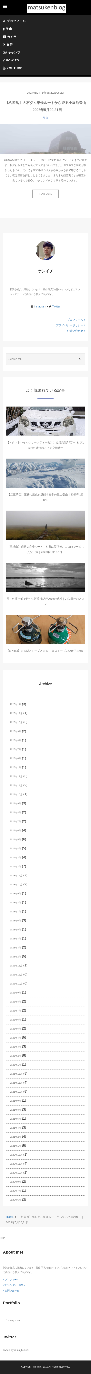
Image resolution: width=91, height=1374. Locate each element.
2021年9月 (15, 1100)
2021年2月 (15, 1136)
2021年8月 (15, 1109)
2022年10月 (16, 983)
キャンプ (12, 52)
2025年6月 (15, 758)
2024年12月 (16, 776)
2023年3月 (15, 947)
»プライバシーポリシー (15, 1285)
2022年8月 (15, 1001)
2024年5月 (15, 839)
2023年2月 (15, 956)
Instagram (40, 306)
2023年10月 (16, 884)
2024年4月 (15, 848)
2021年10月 (16, 1091)
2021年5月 (15, 1118)
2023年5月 (15, 929)
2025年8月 (15, 740)
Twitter (55, 306)
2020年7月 (15, 1191)
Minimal (37, 1366)
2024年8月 (15, 812)
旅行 (8, 44)
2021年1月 (15, 1145)
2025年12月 (16, 713)
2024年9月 (15, 803)
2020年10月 (16, 1173)
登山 (8, 29)
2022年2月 (15, 1055)
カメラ (10, 36)
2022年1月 (15, 1064)
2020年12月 (16, 1154)
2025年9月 (15, 731)
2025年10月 (16, 722)
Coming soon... (14, 1320)
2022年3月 (15, 1046)
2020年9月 (15, 1182)
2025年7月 (15, 749)
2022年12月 (16, 965)
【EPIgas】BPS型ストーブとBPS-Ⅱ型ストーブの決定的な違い (45, 650)
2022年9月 (15, 992)
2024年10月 (16, 794)
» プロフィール (11, 1279)
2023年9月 (15, 893)
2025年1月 (15, 767)
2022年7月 (15, 1010)
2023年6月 (15, 920)
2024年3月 (15, 857)
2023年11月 (16, 875)
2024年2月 (15, 866)
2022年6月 (15, 1019)
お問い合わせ (76, 330)
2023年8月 (15, 902)
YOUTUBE (12, 68)
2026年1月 (15, 704)
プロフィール (14, 21)
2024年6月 (15, 830)
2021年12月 (16, 1073)
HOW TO (11, 60)
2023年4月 (15, 938)
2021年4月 (15, 1127)
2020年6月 (15, 1200)
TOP (2, 1238)
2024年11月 (16, 785)
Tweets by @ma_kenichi (15, 1350)
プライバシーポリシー (70, 325)
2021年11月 (16, 1082)
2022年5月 (15, 1028)
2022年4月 (15, 1037)
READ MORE (45, 194)
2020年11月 (16, 1163)
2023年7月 (15, 911)
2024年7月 (15, 821)
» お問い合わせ (11, 1290)
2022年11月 (16, 974)
